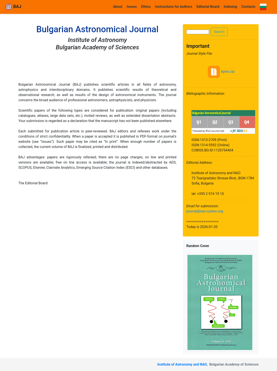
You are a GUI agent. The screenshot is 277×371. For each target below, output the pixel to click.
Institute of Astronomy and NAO (182, 364)
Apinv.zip (221, 71)
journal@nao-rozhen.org (204, 211)
